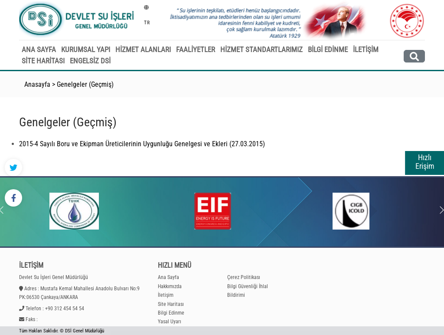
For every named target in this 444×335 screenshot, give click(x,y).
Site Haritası (171, 304)
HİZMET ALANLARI (143, 49)
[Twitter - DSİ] (13, 167)
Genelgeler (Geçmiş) (85, 84)
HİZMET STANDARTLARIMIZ (261, 49)
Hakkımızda (170, 286)
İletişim (165, 295)
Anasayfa (37, 84)
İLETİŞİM (366, 49)
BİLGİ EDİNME (328, 49)
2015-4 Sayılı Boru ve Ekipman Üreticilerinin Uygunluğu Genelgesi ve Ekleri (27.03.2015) (142, 144)
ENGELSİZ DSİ (90, 60)
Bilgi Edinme (171, 313)
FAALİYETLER (195, 49)
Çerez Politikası (243, 277)
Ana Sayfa (168, 277)
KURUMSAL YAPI (85, 49)
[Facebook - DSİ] (13, 198)
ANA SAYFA (39, 49)
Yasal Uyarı (169, 322)
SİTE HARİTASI (43, 60)
